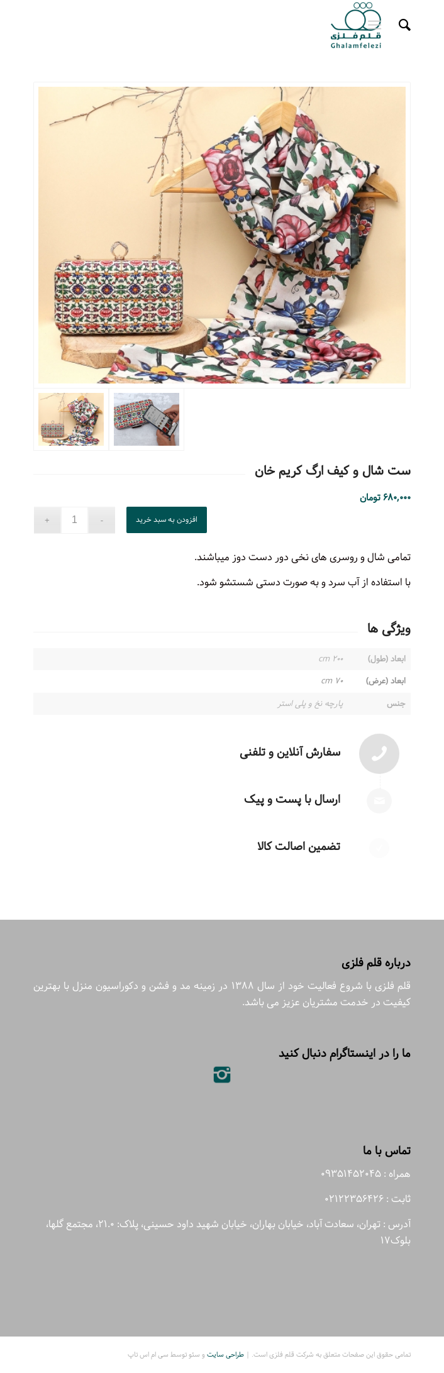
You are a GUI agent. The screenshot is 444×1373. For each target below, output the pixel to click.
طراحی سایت (225, 1354)
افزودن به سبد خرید (166, 520)
